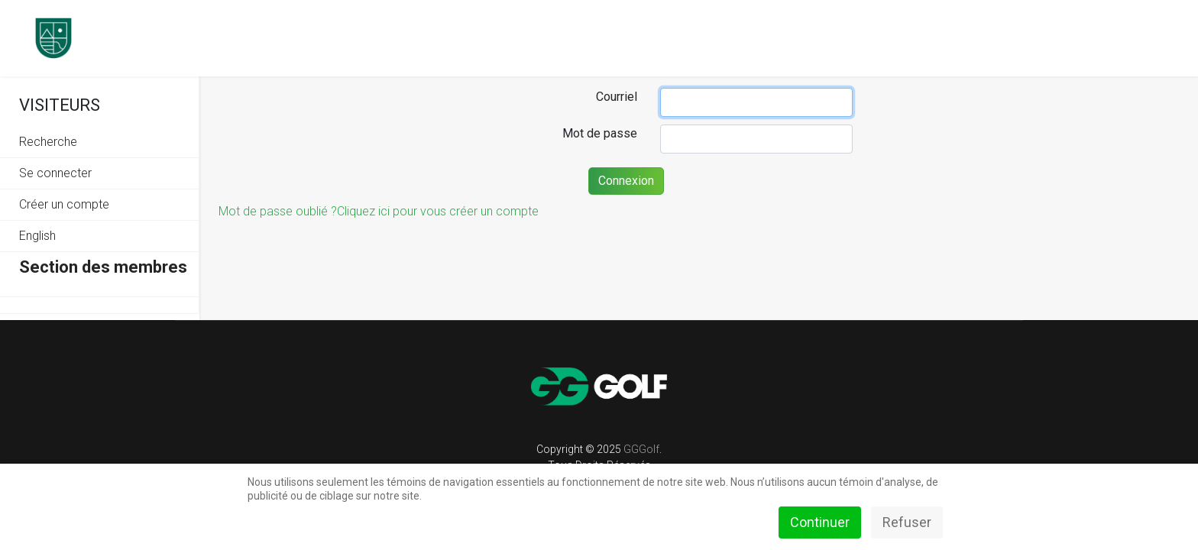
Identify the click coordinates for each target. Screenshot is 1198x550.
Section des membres (103, 267)
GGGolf (641, 449)
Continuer (820, 522)
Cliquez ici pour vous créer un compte (438, 211)
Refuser (906, 522)
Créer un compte (64, 204)
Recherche (48, 141)
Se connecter (55, 173)
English (37, 235)
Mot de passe (599, 133)
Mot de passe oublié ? (278, 211)
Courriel (616, 96)
